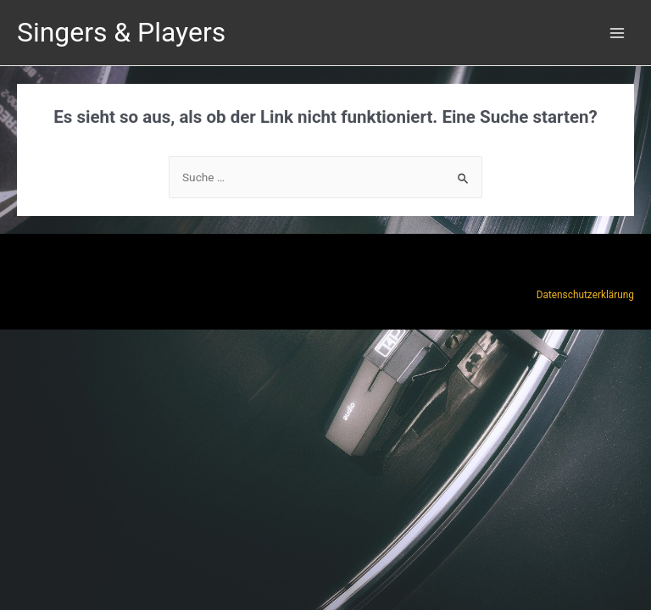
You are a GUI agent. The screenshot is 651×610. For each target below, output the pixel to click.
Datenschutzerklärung (585, 295)
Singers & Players (121, 32)
